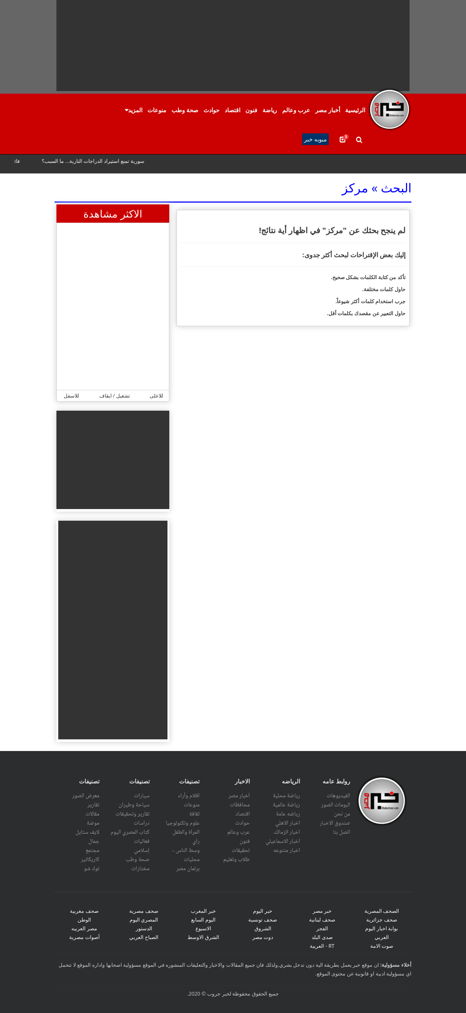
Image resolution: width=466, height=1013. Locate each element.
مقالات (92, 814)
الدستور (144, 928)
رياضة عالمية (286, 805)
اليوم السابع (203, 919)
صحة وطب (184, 110)
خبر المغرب (203, 910)
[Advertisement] (233, 45)
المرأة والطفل (186, 832)
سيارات (142, 796)
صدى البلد (322, 937)
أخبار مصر (327, 110)
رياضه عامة (288, 814)
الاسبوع (203, 928)
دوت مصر (262, 937)
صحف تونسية (262, 919)
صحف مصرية (143, 910)
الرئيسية (355, 110)
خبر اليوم (262, 910)
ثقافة (194, 814)
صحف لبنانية (322, 919)
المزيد (135, 110)
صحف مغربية (84, 910)
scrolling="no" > (233, 164)
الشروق (262, 928)
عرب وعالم (296, 110)
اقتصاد (232, 110)
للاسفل (71, 395)
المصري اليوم (144, 919)
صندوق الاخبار (335, 823)
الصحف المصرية (381, 910)
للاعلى (156, 395)
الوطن (84, 919)
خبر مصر (322, 910)
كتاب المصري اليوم (130, 832)
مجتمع (92, 850)
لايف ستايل (87, 832)
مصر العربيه (84, 928)
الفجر (322, 928)
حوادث (212, 110)
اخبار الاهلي (287, 823)
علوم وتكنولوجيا (183, 823)
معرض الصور (85, 796)
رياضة (269, 110)
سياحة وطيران (134, 805)
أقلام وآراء (189, 796)
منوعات (156, 110)
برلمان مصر (188, 869)
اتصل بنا (341, 832)
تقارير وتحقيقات (132, 814)
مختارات (140, 869)
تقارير (93, 805)
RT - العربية (322, 945)
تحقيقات (241, 850)
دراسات (142, 823)
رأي (196, 841)
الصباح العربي (143, 937)
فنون (251, 110)
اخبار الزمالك (286, 832)
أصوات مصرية (84, 937)
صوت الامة (382, 945)
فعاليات (142, 841)
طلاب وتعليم (236, 860)
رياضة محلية (286, 796)
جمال (93, 841)
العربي (382, 937)
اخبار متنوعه (286, 850)
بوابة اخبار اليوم (381, 928)
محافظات (240, 805)
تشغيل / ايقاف (114, 395)
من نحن (342, 814)
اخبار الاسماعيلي (282, 841)
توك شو (91, 869)
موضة (93, 823)
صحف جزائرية (381, 919)
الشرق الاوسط (203, 937)
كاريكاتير (90, 860)
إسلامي (142, 850)
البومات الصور (335, 805)
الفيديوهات (338, 796)
